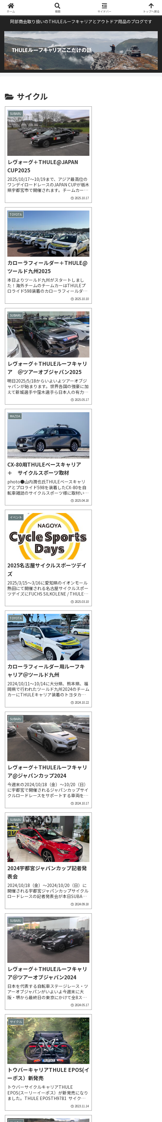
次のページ (81, 1009)
